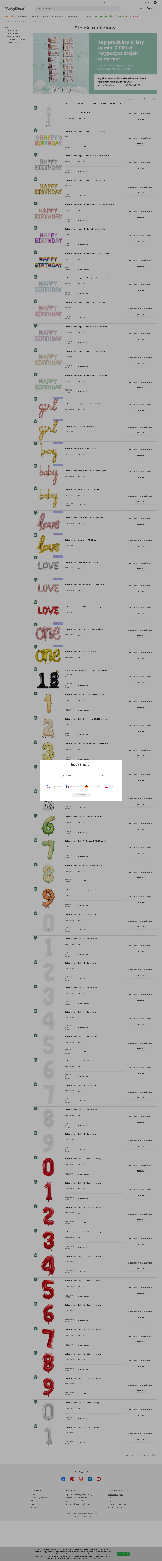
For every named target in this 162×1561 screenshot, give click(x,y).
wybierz (81, 794)
